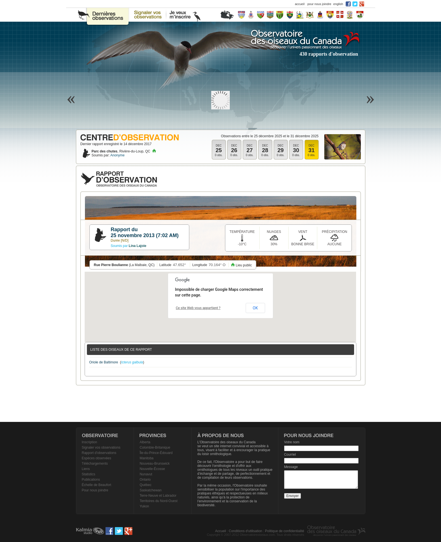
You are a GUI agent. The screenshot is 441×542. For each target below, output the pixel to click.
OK (255, 308)
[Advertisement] (220, 403)
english (338, 4)
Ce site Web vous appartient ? (198, 308)
